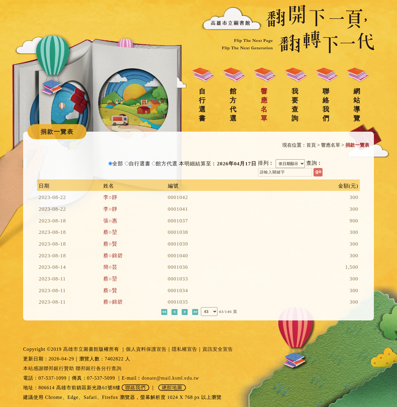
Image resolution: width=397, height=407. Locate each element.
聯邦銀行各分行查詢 (99, 368)
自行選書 (202, 104)
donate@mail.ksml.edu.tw (170, 378)
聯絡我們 (326, 104)
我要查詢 (295, 104)
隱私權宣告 (184, 349)
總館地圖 (172, 387)
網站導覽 (356, 104)
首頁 (311, 145)
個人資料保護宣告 (146, 349)
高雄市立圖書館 (81, 349)
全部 (117, 164)
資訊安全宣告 (217, 349)
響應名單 (264, 104)
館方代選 (233, 104)
